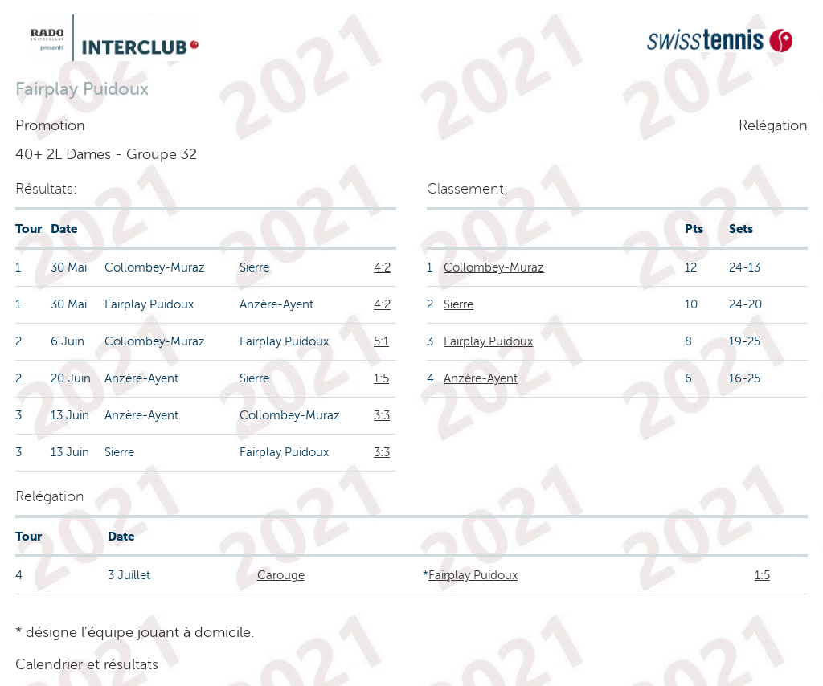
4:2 (382, 267)
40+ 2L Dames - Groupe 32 (106, 154)
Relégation (773, 125)
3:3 (382, 415)
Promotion (50, 125)
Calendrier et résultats (86, 664)
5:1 (381, 341)
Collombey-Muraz (494, 267)
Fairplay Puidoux (488, 341)
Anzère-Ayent (481, 378)
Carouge (281, 575)
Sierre (458, 304)
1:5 (381, 378)
